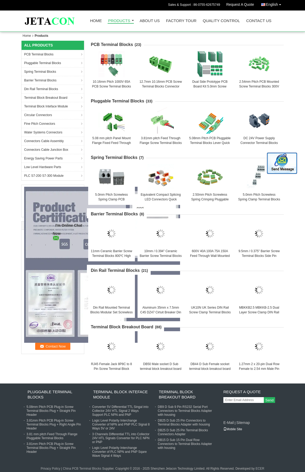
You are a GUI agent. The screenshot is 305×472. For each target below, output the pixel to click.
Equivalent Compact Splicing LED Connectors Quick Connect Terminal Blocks (161, 199)
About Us (150, 21)
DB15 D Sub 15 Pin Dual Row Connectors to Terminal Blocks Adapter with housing (185, 444)
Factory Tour (181, 21)
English (275, 4)
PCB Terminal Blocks (39, 54)
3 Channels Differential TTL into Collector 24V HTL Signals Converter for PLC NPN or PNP (121, 438)
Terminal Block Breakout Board (45, 98)
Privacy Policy (50, 468)
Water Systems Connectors (43, 132)
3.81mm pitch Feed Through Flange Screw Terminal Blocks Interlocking (161, 142)
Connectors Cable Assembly (44, 141)
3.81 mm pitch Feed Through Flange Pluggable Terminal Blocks (52, 436)
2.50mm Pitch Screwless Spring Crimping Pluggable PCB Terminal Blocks (210, 199)
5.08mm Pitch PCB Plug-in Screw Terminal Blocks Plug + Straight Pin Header (51, 411)
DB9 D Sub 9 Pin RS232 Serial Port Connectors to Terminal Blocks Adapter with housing (185, 411)
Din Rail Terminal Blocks (41, 89)
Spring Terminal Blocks (40, 72)
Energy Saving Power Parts (43, 158)
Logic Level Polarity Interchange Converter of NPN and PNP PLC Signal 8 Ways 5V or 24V (121, 424)
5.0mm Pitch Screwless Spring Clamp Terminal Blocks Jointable (259, 199)
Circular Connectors (38, 115)
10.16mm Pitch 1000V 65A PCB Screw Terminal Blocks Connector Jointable (111, 86)
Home (96, 21)
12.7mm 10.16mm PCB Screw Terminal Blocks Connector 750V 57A (161, 86)
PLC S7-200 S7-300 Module (44, 176)
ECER (260, 468)
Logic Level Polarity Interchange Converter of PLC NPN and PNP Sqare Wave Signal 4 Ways (119, 452)
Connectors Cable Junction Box (46, 150)
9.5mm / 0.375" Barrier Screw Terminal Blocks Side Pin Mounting (259, 255)
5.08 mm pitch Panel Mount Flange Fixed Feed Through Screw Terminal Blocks (111, 142)
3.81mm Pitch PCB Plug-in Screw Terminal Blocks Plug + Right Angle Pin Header (54, 424)
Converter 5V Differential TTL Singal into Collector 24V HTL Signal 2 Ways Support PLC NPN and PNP (120, 411)
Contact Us (258, 21)
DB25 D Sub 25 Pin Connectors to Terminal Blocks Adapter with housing (184, 422)
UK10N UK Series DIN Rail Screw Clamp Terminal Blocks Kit (210, 312)
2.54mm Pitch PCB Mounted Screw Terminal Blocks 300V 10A (259, 86)
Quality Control (221, 21)
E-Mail (228, 423)
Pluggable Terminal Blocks (42, 63)
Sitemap (243, 423)
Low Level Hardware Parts (42, 167)
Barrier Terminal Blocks (40, 80)
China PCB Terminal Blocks (82, 468)
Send (269, 400)
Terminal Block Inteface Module (46, 106)
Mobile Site (232, 429)
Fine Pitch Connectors (39, 124)
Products (119, 21)
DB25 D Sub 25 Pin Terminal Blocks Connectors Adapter (183, 432)
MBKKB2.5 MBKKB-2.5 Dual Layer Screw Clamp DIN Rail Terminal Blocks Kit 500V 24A (259, 312)
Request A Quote (240, 4)
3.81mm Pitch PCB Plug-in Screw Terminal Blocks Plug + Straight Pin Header (51, 448)
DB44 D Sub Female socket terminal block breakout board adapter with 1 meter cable (210, 368)
